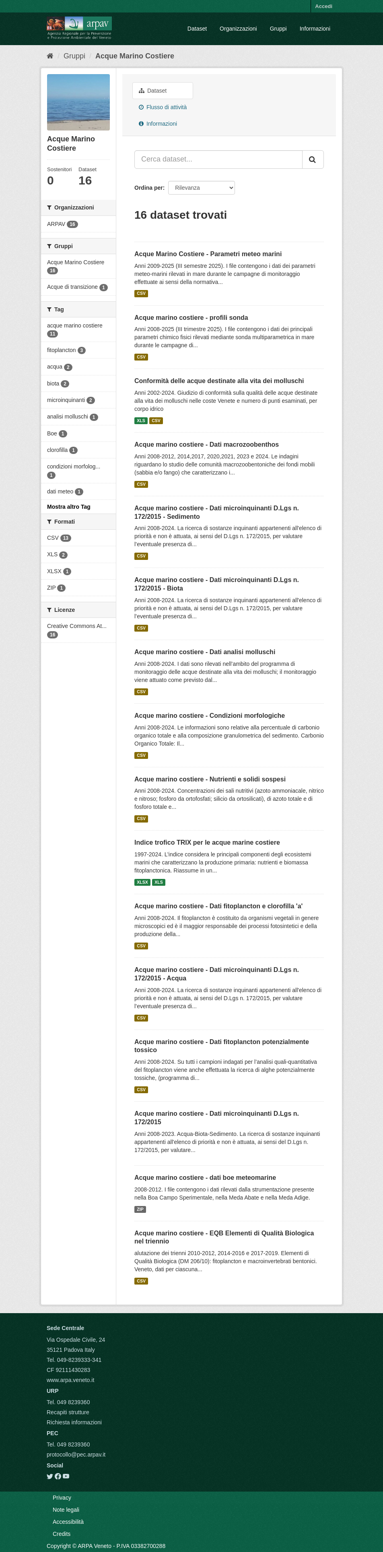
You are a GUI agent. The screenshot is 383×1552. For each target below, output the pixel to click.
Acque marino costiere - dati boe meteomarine (205, 1177)
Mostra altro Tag (69, 507)
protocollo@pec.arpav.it (76, 1454)
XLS (141, 420)
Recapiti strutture (68, 1412)
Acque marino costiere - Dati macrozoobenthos (206, 444)
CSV (141, 293)
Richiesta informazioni (74, 1422)
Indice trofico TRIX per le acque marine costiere (207, 842)
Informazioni (315, 28)
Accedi (323, 6)
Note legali (66, 1509)
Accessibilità (68, 1522)
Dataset (197, 28)
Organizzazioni (238, 28)
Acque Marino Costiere (134, 56)
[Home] (50, 56)
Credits (61, 1534)
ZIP (140, 1209)
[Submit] (313, 159)
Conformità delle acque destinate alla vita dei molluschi (219, 380)
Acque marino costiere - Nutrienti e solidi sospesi (210, 779)
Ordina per (148, 187)
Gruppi (278, 28)
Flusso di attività (163, 107)
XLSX (142, 882)
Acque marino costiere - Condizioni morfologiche (209, 715)
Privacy (62, 1497)
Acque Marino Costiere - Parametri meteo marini (208, 254)
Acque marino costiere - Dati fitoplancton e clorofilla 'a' (218, 906)
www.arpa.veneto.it (70, 1380)
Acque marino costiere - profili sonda (191, 317)
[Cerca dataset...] (218, 159)
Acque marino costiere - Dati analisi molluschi (204, 652)
